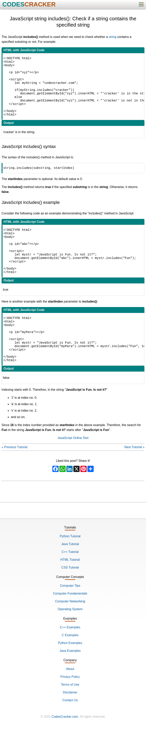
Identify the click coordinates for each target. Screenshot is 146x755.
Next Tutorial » (134, 481)
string (112, 37)
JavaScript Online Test (73, 472)
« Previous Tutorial (14, 481)
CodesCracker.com (65, 751)
